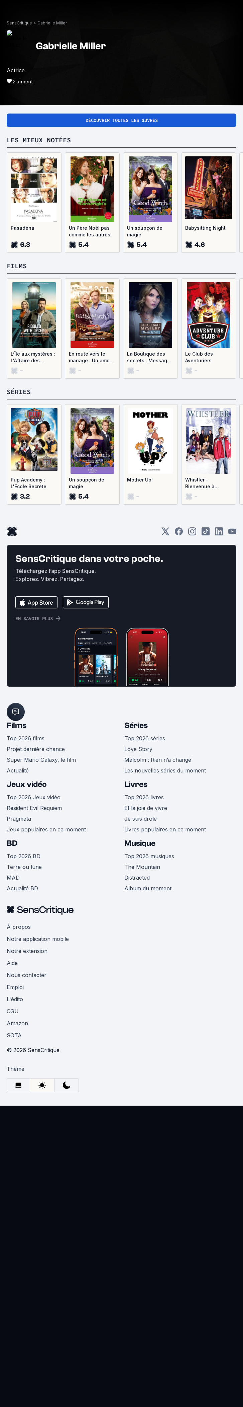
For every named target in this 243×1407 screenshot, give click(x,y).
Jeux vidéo (27, 784)
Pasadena (22, 228)
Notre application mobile (38, 939)
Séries (136, 725)
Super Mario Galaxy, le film (41, 759)
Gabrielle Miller (52, 22)
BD (12, 843)
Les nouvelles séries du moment (165, 770)
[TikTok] (206, 533)
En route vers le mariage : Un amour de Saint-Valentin (91, 357)
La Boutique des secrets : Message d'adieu (148, 357)
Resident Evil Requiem (34, 808)
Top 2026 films (25, 738)
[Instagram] (192, 533)
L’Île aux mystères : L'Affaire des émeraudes (33, 357)
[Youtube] (232, 533)
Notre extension (27, 951)
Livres (135, 784)
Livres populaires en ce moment (165, 829)
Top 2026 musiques (149, 856)
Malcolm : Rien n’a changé (157, 759)
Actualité (18, 770)
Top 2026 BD (23, 856)
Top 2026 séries (144, 738)
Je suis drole (140, 818)
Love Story (138, 749)
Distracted (137, 877)
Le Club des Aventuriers (199, 357)
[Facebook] (179, 533)
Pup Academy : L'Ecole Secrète (28, 483)
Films (16, 725)
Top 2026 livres (144, 797)
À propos (19, 926)
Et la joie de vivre (145, 808)
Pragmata (19, 818)
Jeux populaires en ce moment (46, 829)
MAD (13, 877)
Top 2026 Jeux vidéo (33, 797)
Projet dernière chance (36, 749)
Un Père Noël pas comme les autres (89, 231)
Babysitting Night (205, 228)
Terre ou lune (24, 867)
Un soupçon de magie (144, 231)
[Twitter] (165, 533)
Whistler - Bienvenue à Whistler (200, 483)
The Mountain (142, 867)
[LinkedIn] (219, 533)
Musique (139, 843)
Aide (12, 963)
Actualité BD (22, 888)
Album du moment (147, 888)
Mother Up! (140, 480)
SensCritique (19, 22)
